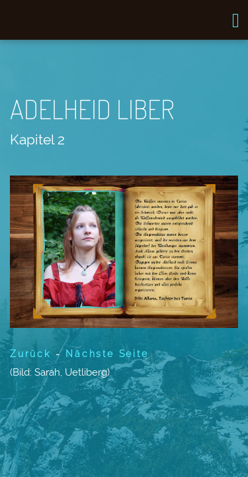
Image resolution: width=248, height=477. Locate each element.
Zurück (30, 353)
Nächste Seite (106, 353)
